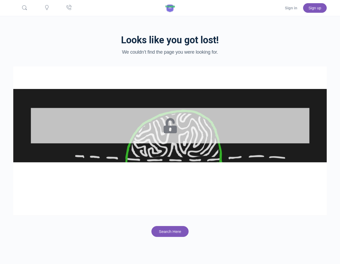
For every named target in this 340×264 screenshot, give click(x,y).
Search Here (170, 231)
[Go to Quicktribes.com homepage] (170, 7)
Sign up (315, 8)
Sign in (291, 8)
